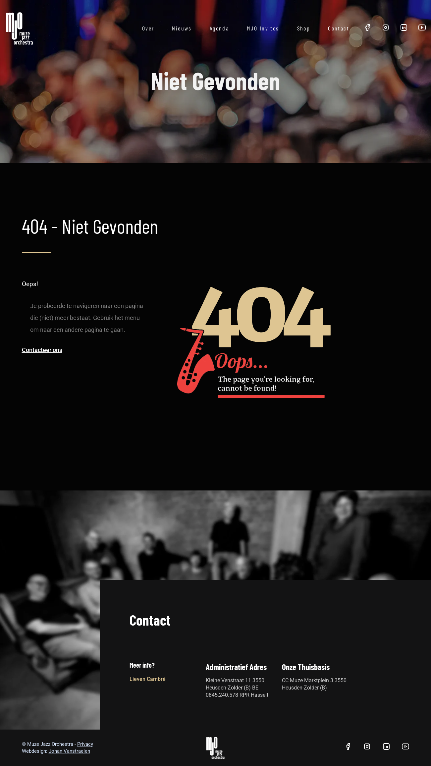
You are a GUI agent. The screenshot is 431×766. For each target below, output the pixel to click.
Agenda (219, 28)
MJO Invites (263, 28)
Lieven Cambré (148, 679)
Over (148, 28)
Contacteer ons (42, 349)
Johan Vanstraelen (69, 751)
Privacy (85, 744)
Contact (338, 28)
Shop (303, 28)
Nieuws (181, 28)
